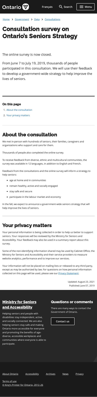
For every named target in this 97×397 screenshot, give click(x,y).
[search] (65, 6)
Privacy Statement (68, 273)
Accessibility (32, 374)
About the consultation (19, 109)
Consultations (52, 19)
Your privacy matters (18, 115)
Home (6, 19)
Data (37, 19)
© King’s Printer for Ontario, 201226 (22, 385)
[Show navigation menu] (85, 6)
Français (47, 7)
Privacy (80, 374)
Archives (50, 374)
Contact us (62, 321)
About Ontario (10, 374)
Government (22, 19)
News (65, 374)
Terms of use (9, 381)
